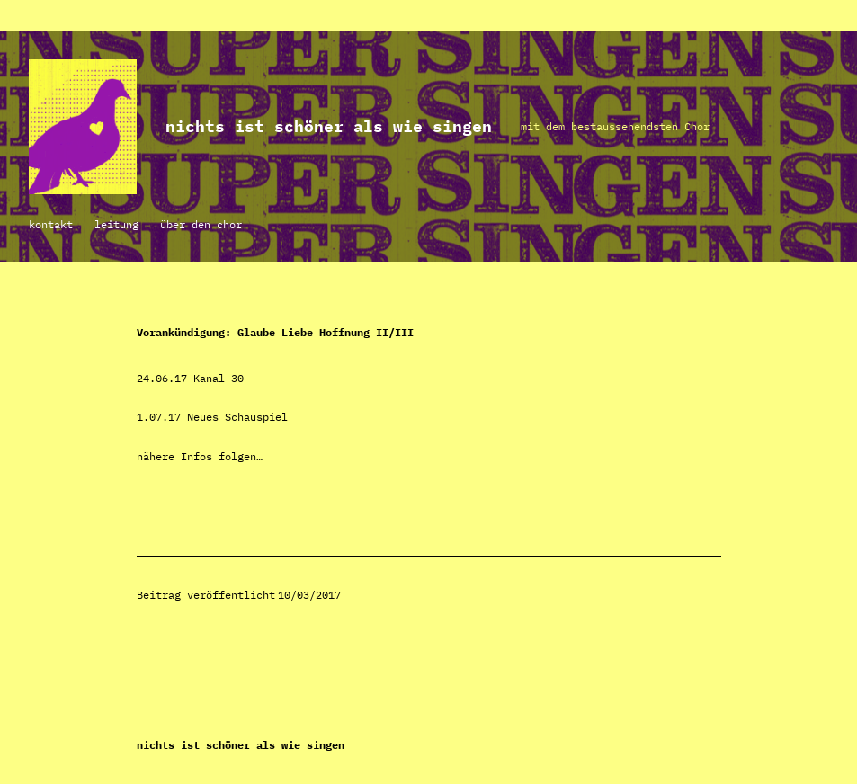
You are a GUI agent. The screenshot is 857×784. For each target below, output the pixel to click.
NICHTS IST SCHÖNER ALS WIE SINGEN (328, 126)
